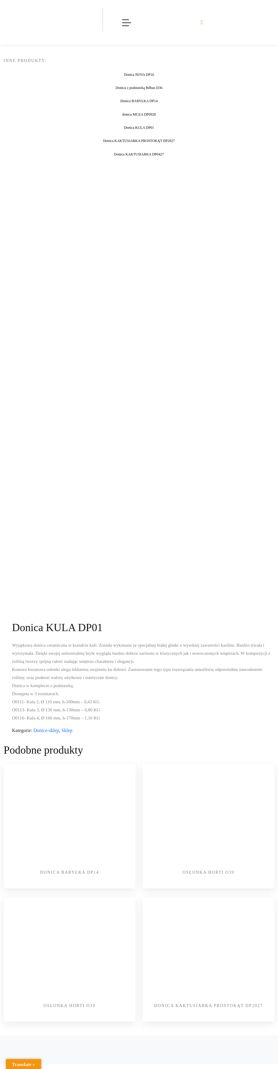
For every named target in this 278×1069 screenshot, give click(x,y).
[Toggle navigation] (126, 22)
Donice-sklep (46, 730)
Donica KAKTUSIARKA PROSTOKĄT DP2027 (208, 1005)
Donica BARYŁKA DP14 (69, 872)
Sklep (66, 730)
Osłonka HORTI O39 (209, 872)
